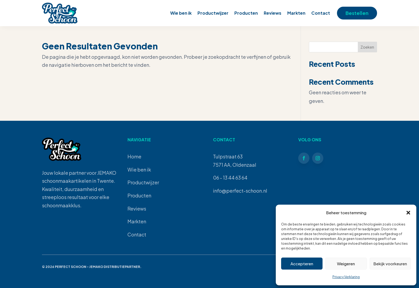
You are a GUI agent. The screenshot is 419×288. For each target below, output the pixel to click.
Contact (320, 13)
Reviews (272, 13)
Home (134, 156)
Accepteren (301, 263)
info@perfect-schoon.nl (240, 191)
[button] (408, 212)
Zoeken (367, 47)
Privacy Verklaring (346, 277)
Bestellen (357, 13)
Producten (246, 13)
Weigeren (346, 263)
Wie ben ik (181, 13)
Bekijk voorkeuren (390, 263)
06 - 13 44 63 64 (230, 177)
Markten (296, 13)
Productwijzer (212, 13)
